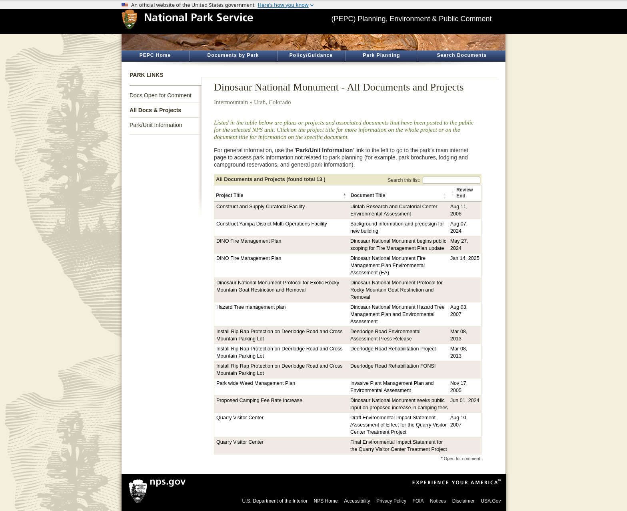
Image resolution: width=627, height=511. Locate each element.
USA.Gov (491, 501)
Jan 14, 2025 (464, 258)
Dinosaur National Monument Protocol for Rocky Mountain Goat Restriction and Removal (396, 290)
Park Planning (381, 55)
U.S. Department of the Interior (275, 501)
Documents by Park (233, 55)
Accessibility (357, 501)
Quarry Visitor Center (240, 417)
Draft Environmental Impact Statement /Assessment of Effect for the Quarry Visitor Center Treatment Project (398, 425)
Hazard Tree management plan (251, 307)
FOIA (418, 501)
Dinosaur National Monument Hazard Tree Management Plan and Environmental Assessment (397, 314)
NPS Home (326, 501)
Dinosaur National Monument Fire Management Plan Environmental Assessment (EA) (387, 266)
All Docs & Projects (155, 110)
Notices (438, 501)
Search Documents (462, 55)
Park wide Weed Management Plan (255, 383)
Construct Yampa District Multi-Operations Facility (271, 224)
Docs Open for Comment (161, 95)
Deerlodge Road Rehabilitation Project (393, 349)
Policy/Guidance (311, 55)
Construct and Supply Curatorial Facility (260, 206)
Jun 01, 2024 (464, 400)
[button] (345, 196)
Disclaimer (463, 501)
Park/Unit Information (156, 125)
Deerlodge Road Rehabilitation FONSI (393, 366)
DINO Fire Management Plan (248, 241)
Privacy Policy (391, 501)
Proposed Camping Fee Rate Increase (259, 400)
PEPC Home (155, 55)
